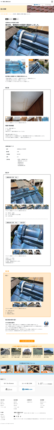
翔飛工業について (43, 402)
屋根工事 (2, 402)
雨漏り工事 (3, 404)
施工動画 (15, 410)
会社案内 (41, 404)
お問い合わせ (3, 417)
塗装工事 (2, 406)
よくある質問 (3, 421)
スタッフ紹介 (42, 406)
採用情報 (41, 408)
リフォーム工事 (3, 408)
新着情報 (2, 415)
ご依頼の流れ (3, 419)
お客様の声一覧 (30, 402)
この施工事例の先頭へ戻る (27, 341)
